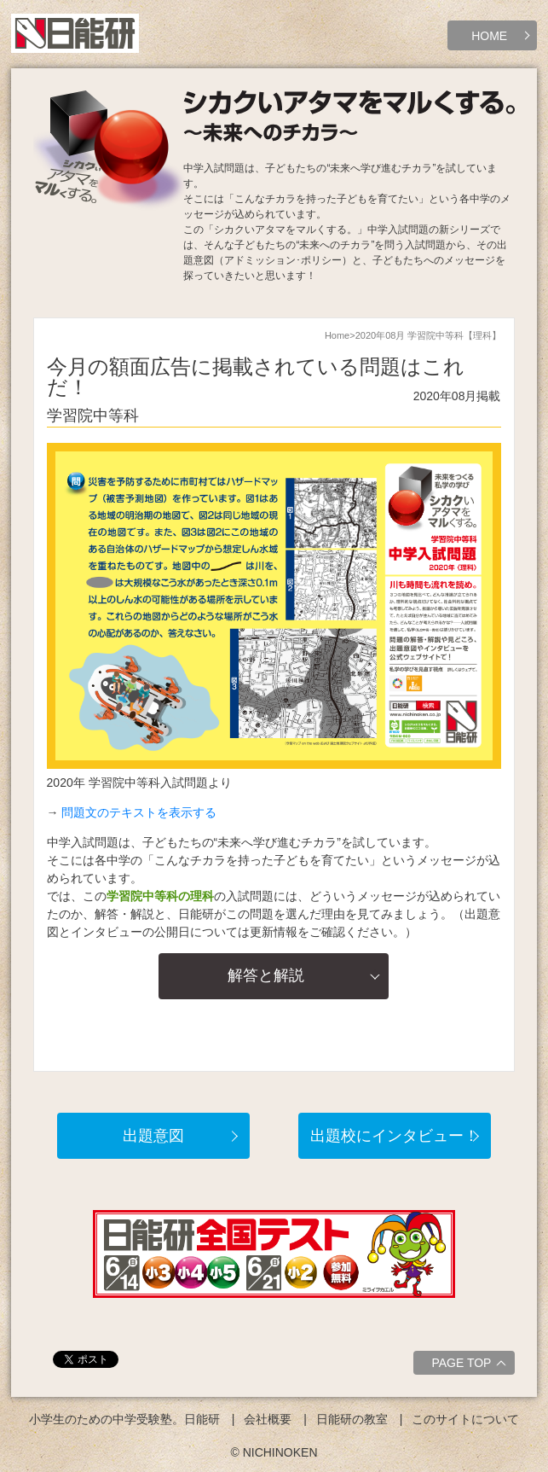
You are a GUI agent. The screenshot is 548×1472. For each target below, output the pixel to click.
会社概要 (267, 1419)
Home (337, 335)
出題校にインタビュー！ (394, 1135)
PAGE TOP (471, 1365)
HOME (489, 36)
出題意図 (153, 1135)
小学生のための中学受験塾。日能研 (124, 1419)
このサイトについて (465, 1419)
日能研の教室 (352, 1419)
